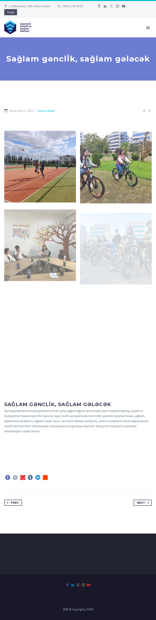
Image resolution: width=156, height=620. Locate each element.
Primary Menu (148, 28)
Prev (12, 502)
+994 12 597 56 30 (72, 6)
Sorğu (10, 12)
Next (144, 502)
